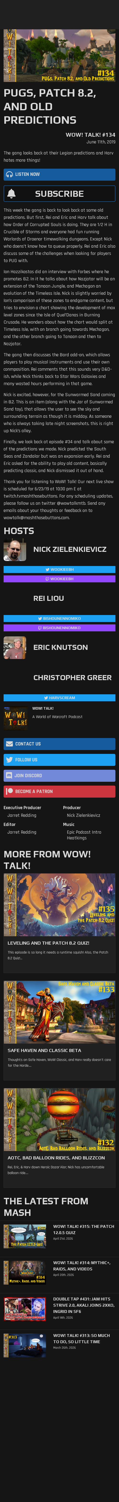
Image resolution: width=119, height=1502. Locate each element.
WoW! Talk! (43, 708)
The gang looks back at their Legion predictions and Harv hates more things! (58, 156)
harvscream (62, 698)
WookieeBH (62, 569)
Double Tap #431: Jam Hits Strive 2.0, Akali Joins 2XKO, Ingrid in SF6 (83, 1305)
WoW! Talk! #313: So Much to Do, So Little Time (81, 1338)
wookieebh (61, 579)
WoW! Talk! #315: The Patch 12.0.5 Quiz (83, 1229)
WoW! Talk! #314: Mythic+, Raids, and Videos (81, 1265)
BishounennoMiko (62, 618)
